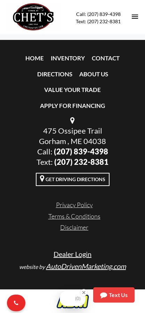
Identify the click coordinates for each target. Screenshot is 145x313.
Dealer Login (72, 254)
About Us (93, 74)
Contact (106, 58)
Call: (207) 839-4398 (98, 14)
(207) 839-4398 (81, 151)
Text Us (114, 294)
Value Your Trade (72, 89)
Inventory (68, 58)
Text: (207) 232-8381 (98, 21)
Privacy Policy (74, 205)
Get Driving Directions (72, 178)
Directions (54, 74)
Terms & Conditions (74, 216)
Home (34, 58)
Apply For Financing (72, 105)
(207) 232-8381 (81, 162)
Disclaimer (74, 227)
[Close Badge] (83, 292)
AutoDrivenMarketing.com (86, 266)
